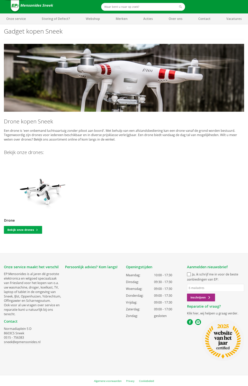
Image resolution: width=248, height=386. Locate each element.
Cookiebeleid (146, 381)
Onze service (16, 19)
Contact (204, 19)
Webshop (93, 19)
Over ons (175, 19)
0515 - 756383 (14, 337)
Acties (148, 19)
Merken (122, 19)
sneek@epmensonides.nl (22, 342)
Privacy (130, 381)
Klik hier (193, 313)
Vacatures (234, 19)
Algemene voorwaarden (108, 381)
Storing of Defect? (56, 19)
